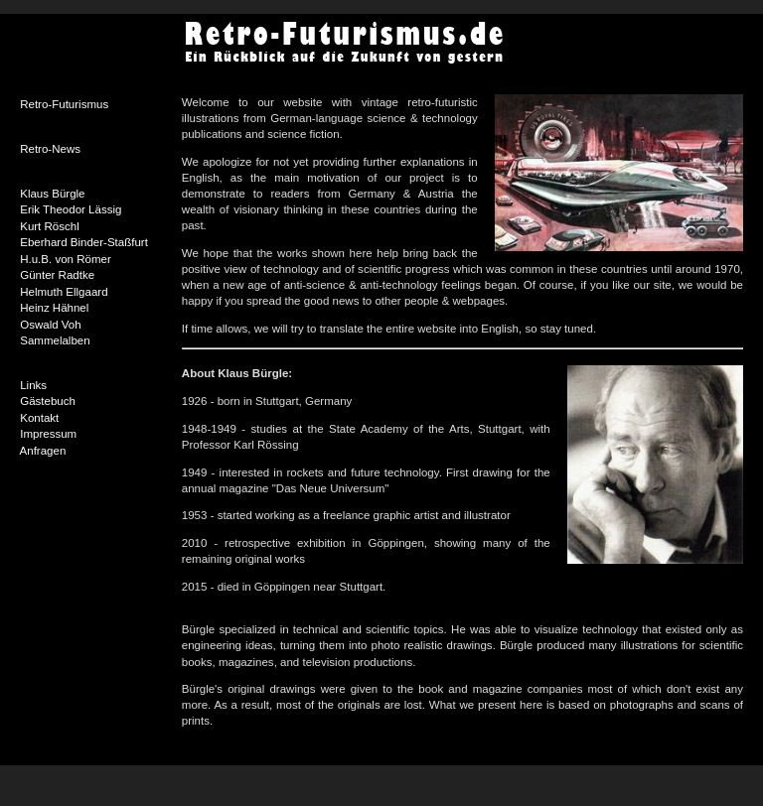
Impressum (48, 434)
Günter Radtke (57, 275)
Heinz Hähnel (54, 308)
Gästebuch (48, 401)
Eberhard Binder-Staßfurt (84, 242)
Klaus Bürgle (52, 194)
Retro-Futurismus (64, 104)
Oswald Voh (50, 325)
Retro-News (50, 149)
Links (33, 385)
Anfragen (43, 451)
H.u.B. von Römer (65, 259)
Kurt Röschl (49, 226)
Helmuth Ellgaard (63, 292)
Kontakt (39, 418)
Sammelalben (54, 340)
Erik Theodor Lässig (70, 209)
